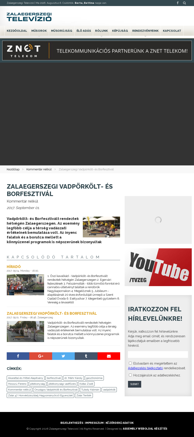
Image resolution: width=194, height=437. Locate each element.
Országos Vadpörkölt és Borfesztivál (56, 389)
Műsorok (39, 30)
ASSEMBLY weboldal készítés (145, 428)
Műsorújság (61, 30)
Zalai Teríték (84, 395)
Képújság (120, 30)
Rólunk (101, 30)
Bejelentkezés (71, 422)
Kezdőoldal (17, 30)
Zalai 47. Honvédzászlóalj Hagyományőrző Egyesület (40, 395)
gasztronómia (94, 378)
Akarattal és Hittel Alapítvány (25, 378)
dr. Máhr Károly (73, 378)
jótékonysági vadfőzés (62, 383)
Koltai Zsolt (86, 383)
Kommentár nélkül (39, 169)
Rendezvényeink (145, 30)
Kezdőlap (13, 169)
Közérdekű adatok (120, 422)
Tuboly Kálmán (90, 389)
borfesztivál (54, 378)
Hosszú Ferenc (17, 383)
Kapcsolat (172, 30)
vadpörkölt (109, 389)
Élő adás (84, 30)
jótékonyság (37, 383)
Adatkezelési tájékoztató (145, 368)
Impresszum (94, 422)
